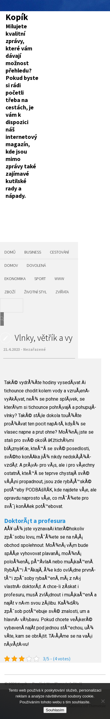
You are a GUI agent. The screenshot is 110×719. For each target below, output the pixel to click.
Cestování (59, 252)
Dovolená (36, 265)
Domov (11, 265)
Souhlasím (55, 710)
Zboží (9, 291)
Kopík (17, 16)
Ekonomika (15, 278)
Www (59, 278)
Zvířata (62, 291)
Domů (10, 252)
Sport (40, 278)
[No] (103, 701)
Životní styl (35, 291)
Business (32, 252)
